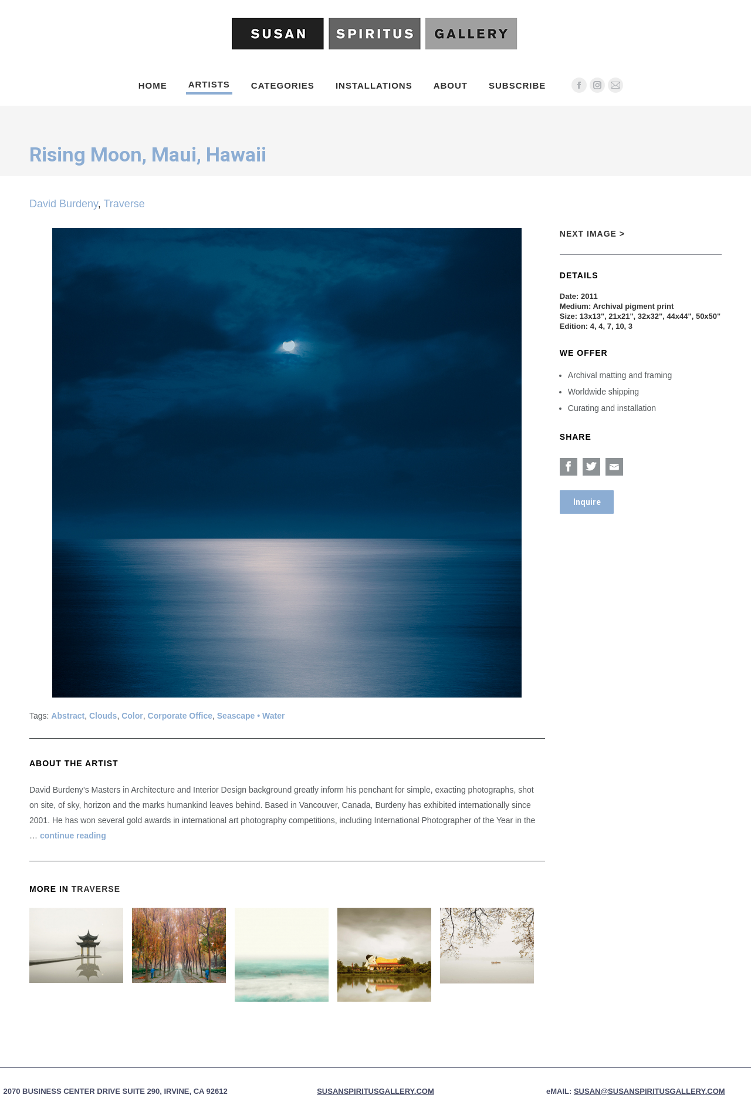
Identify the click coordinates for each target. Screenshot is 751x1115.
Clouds (103, 715)
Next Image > (592, 233)
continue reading (73, 835)
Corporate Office (180, 715)
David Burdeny (63, 204)
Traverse (123, 204)
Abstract (67, 715)
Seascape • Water (251, 715)
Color (132, 715)
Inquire (587, 502)
